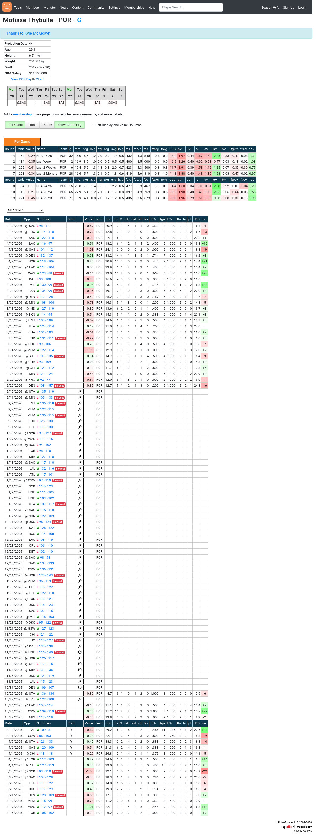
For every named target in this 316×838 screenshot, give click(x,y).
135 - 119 (45, 391)
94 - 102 (44, 445)
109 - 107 (45, 687)
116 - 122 (45, 587)
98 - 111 (44, 226)
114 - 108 (45, 534)
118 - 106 (45, 261)
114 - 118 (45, 717)
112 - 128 (45, 297)
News (64, 7)
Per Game (15, 125)
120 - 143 (45, 575)
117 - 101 (45, 474)
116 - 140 (45, 652)
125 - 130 (45, 421)
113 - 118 (45, 753)
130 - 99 (44, 285)
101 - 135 (45, 356)
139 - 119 (45, 711)
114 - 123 (45, 486)
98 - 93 (43, 557)
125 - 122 (45, 528)
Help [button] (151, 7)
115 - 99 (44, 801)
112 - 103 (45, 759)
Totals (32, 125)
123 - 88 (44, 273)
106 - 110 (45, 545)
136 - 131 (45, 569)
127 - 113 (45, 765)
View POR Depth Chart (27, 79)
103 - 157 (45, 385)
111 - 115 (45, 439)
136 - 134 (45, 693)
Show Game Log (69, 125)
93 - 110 (44, 771)
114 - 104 (45, 267)
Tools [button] (18, 7)
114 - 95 (44, 314)
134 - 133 (45, 563)
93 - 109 (44, 362)
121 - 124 (45, 374)
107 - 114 (45, 705)
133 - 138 (45, 646)
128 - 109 (45, 795)
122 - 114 (45, 350)
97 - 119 (44, 480)
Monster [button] (50, 7)
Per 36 (47, 125)
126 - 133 (45, 741)
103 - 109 (45, 320)
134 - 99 (44, 291)
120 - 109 (45, 747)
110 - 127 (45, 640)
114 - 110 (45, 232)
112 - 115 (45, 664)
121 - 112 (45, 368)
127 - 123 (45, 628)
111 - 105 (45, 492)
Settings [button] (114, 7)
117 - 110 (45, 462)
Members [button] (33, 7)
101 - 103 (45, 332)
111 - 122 (45, 783)
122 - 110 (45, 237)
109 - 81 (44, 730)
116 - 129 (45, 789)
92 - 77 (43, 379)
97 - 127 (44, 433)
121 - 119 (45, 676)
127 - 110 (45, 457)
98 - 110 (44, 451)
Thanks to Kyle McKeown (28, 33)
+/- (204, 219)
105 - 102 (45, 813)
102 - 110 (45, 551)
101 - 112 (45, 249)
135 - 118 (45, 403)
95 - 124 (44, 522)
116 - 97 (44, 243)
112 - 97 (44, 807)
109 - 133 (45, 397)
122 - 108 (45, 699)
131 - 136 (45, 670)
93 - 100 (44, 279)
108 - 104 (45, 302)
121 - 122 (45, 634)
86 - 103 (44, 736)
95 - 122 (44, 622)
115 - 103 (45, 617)
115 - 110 (45, 510)
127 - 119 (45, 308)
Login (302, 7)
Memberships (134, 7)
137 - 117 (45, 504)
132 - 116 (45, 468)
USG (172, 149)
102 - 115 (45, 611)
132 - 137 (45, 255)
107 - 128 (45, 777)
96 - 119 (44, 581)
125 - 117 (45, 658)
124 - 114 (45, 326)
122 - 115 (45, 409)
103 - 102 (45, 498)
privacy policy (302, 831)
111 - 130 (45, 427)
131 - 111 (45, 338)
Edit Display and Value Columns (119, 125)
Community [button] (96, 7)
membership (22, 114)
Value (30, 149)
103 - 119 (45, 539)
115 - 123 (45, 605)
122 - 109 (45, 516)
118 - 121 (45, 599)
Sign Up (288, 7)
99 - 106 (44, 344)
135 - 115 (45, 415)
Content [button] (78, 7)
